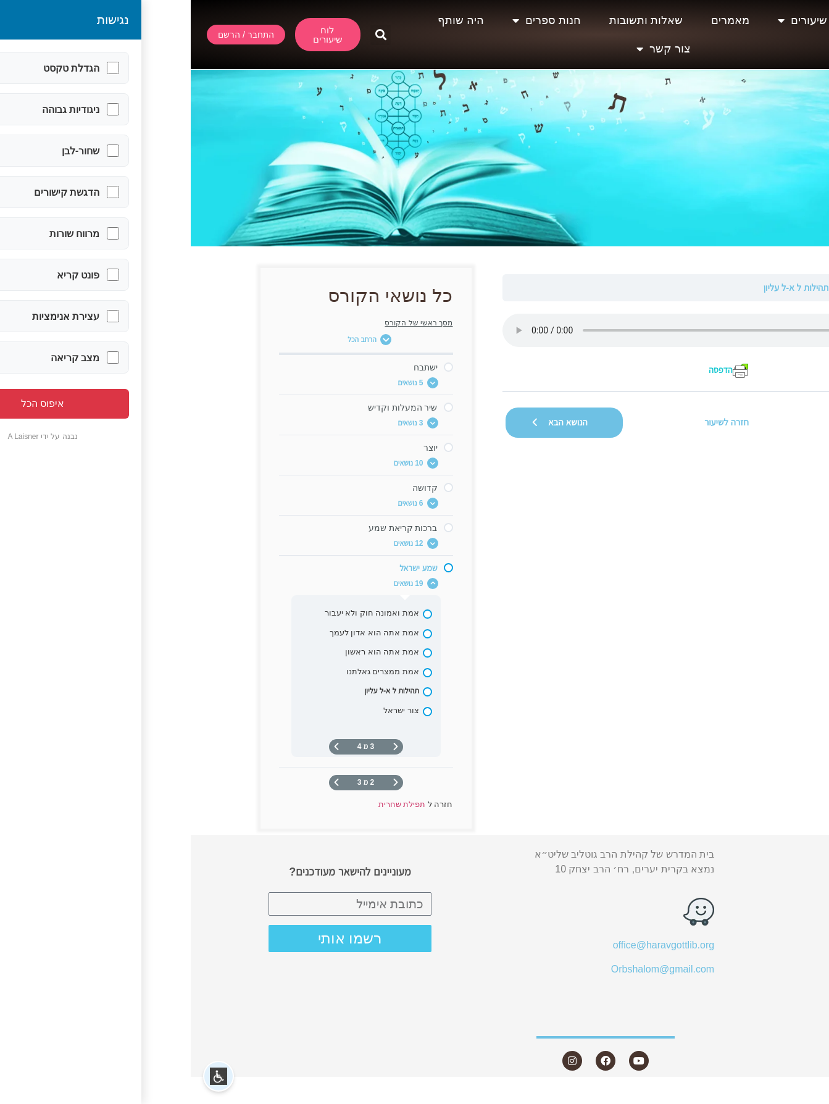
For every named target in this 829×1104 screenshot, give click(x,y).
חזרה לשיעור (536, 422)
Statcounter (803, 1096)
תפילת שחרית (723, 287)
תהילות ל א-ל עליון (605, 287)
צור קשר (473, 49)
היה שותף (270, 20)
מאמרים (539, 20)
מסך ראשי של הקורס (228, 323)
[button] (190, 35)
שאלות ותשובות (455, 20)
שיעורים (611, 20)
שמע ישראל (668, 287)
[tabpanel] (536, 346)
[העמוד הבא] (145, 747)
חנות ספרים (356, 20)
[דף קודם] (205, 747)
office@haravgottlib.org (472, 945)
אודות (685, 20)
